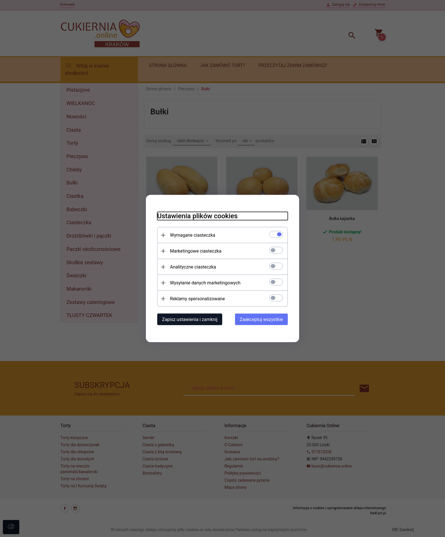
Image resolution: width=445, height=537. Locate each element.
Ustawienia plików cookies (197, 216)
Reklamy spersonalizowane (197, 298)
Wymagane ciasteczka (192, 235)
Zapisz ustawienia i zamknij (189, 319)
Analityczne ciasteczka (193, 267)
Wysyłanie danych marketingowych (205, 283)
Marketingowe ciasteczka (195, 251)
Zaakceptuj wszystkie (261, 319)
